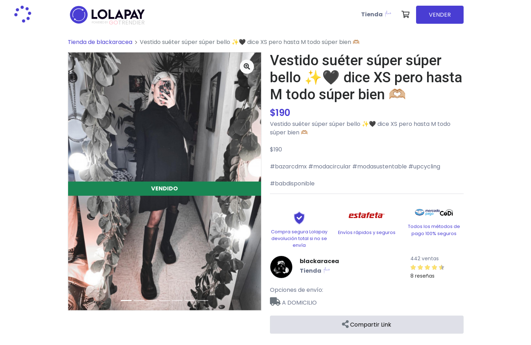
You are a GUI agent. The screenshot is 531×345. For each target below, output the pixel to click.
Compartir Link (366, 325)
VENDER (440, 15)
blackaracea (319, 261)
